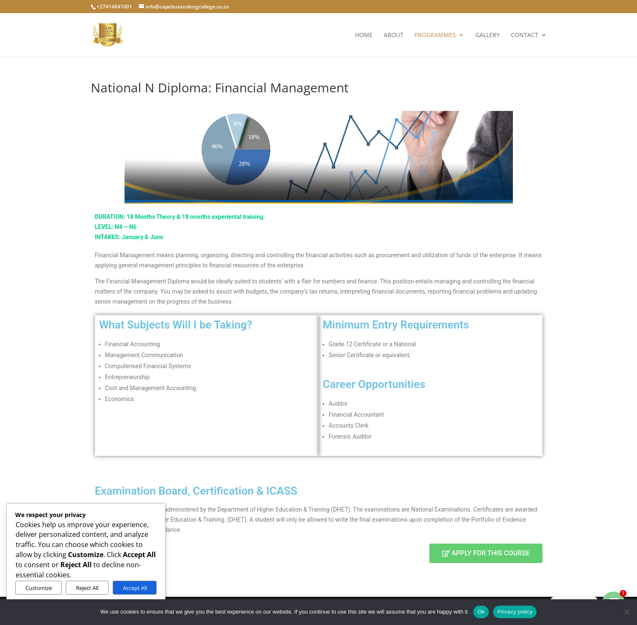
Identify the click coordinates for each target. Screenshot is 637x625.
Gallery (487, 35)
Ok (481, 612)
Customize (38, 588)
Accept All (135, 588)
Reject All (87, 588)
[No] (626, 612)
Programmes (435, 35)
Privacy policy (514, 612)
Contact (524, 35)
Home (364, 35)
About (394, 35)
